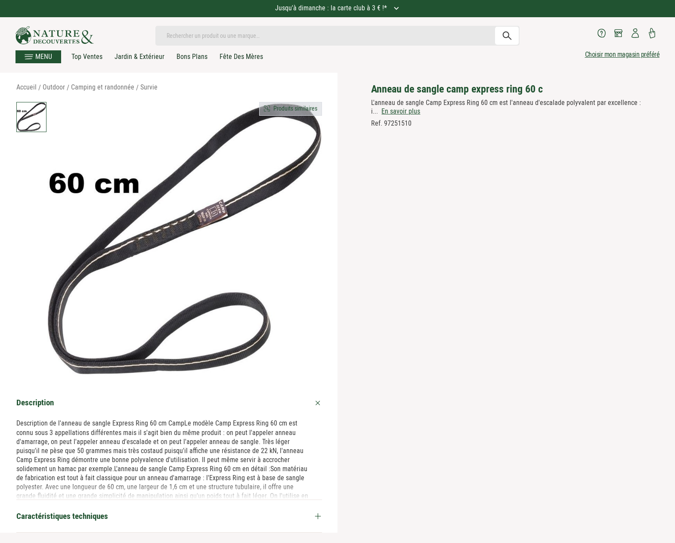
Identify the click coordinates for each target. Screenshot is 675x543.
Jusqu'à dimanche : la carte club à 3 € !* (332, 8)
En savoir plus (400, 111)
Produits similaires (295, 108)
